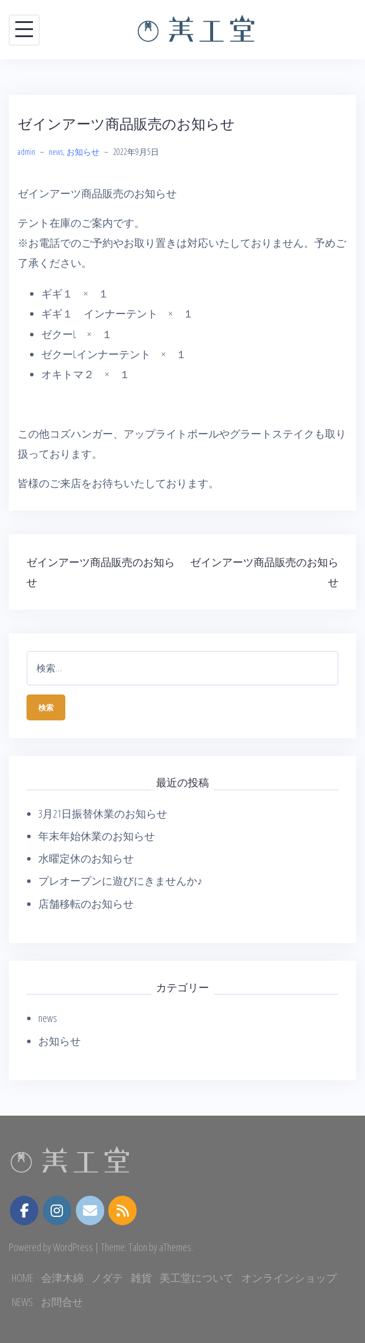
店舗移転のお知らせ (86, 904)
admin (26, 151)
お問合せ (62, 1302)
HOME (23, 1278)
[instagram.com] (57, 1210)
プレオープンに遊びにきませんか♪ (120, 881)
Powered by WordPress (51, 1247)
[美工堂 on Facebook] (24, 1210)
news (56, 151)
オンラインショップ (289, 1278)
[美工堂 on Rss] (122, 1211)
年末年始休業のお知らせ (96, 836)
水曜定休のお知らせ (86, 858)
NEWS (22, 1302)
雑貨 (141, 1278)
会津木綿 (62, 1278)
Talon (137, 1247)
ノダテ (107, 1278)
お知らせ (83, 151)
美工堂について (197, 1278)
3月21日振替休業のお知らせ (102, 813)
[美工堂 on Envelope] (90, 1211)
